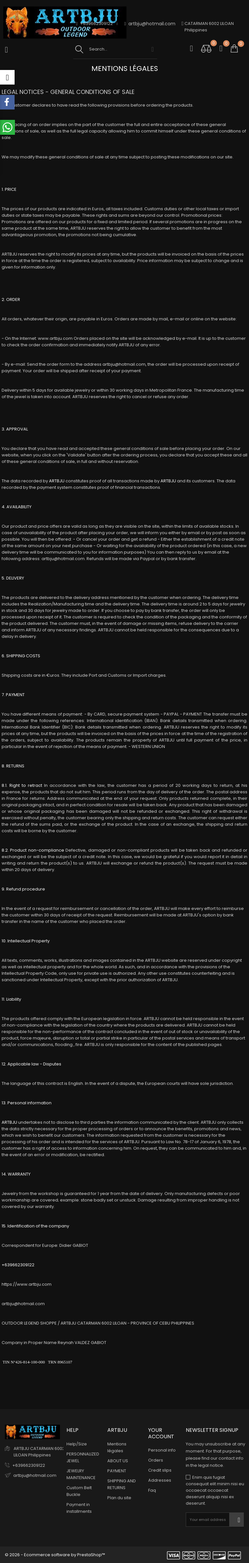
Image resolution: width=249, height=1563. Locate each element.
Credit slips (160, 1470)
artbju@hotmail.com (149, 23)
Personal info (162, 1450)
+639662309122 (28, 1465)
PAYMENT (116, 1471)
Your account (161, 1433)
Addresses (159, 1480)
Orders (155, 1460)
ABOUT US (117, 1461)
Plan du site (119, 1498)
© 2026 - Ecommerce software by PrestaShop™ (55, 1555)
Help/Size (76, 1444)
